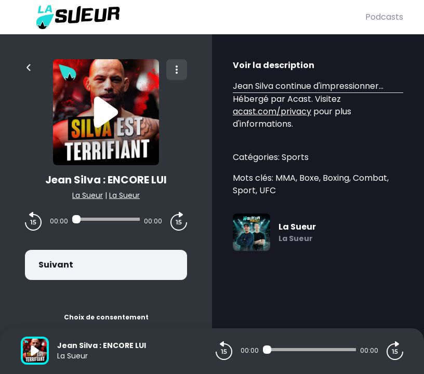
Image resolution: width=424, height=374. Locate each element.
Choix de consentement (106, 317)
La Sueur (87, 195)
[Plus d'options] (176, 69)
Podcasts (384, 17)
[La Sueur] (193, 17)
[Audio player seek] (106, 219)
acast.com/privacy (272, 111)
